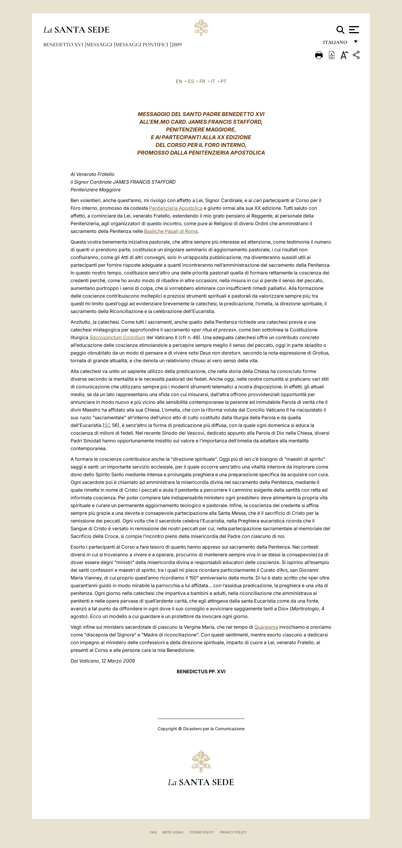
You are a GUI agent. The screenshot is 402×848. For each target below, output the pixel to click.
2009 (176, 44)
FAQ (153, 832)
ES (191, 81)
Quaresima (266, 627)
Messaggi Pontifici (142, 44)
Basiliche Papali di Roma (171, 231)
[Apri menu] (353, 30)
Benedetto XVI (63, 44)
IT (213, 81)
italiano (336, 43)
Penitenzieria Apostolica (175, 208)
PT (223, 81)
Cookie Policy (201, 832)
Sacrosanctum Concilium (117, 337)
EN (179, 81)
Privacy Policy (233, 832)
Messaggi (100, 44)
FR (202, 81)
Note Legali (173, 832)
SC (107, 425)
